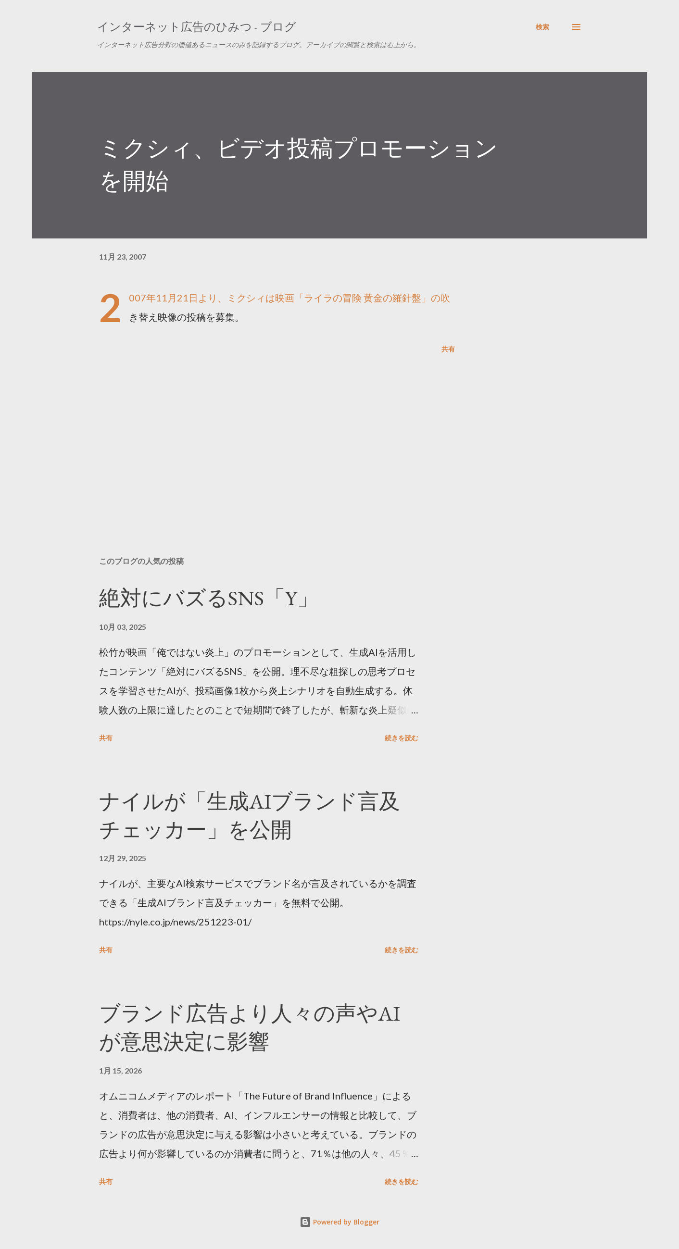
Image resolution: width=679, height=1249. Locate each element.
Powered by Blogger (339, 1221)
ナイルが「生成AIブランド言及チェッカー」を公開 (249, 815)
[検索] (542, 27)
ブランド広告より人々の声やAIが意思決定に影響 (249, 1027)
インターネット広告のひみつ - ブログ (196, 26)
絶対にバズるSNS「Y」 (208, 598)
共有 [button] (448, 349)
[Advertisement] (261, 436)
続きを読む (401, 738)
